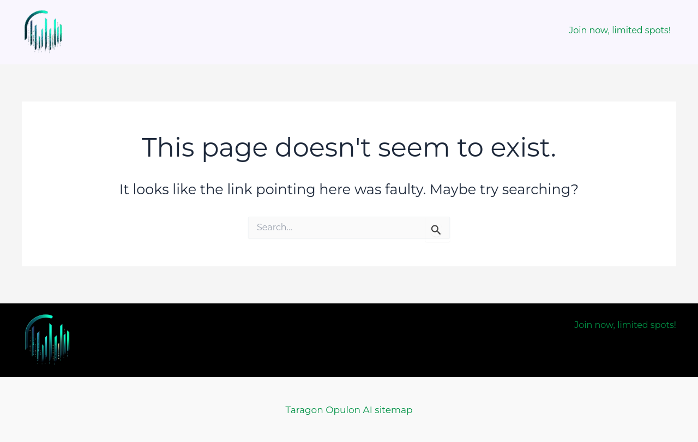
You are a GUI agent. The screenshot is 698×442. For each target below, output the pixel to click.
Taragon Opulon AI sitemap (348, 409)
